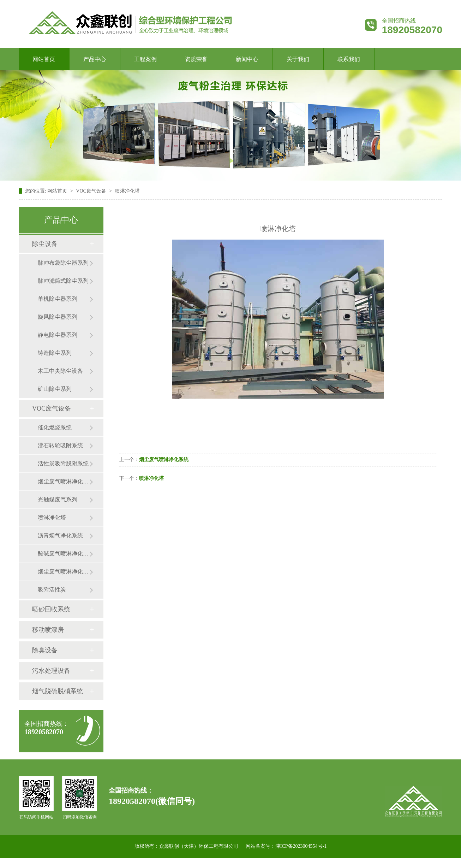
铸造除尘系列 (55, 353)
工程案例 (145, 59)
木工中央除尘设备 (60, 371)
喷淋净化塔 (52, 518)
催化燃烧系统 (55, 427)
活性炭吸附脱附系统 (63, 463)
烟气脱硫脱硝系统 (57, 691)
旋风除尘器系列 (57, 317)
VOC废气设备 (51, 408)
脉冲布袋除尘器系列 (63, 263)
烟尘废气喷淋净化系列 (63, 481)
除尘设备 (45, 243)
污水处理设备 (51, 670)
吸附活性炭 (52, 590)
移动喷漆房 (48, 629)
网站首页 (43, 59)
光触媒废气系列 (57, 499)
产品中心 (94, 59)
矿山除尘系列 (55, 389)
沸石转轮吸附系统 (60, 445)
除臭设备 (45, 650)
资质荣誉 (196, 59)
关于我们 (298, 59)
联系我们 (348, 59)
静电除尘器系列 (57, 335)
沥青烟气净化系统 (60, 536)
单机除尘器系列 (57, 299)
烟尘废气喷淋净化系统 (63, 572)
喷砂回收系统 (51, 609)
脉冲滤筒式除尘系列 (63, 281)
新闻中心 (247, 59)
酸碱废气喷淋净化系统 (63, 554)
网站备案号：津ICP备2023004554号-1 (286, 846)
